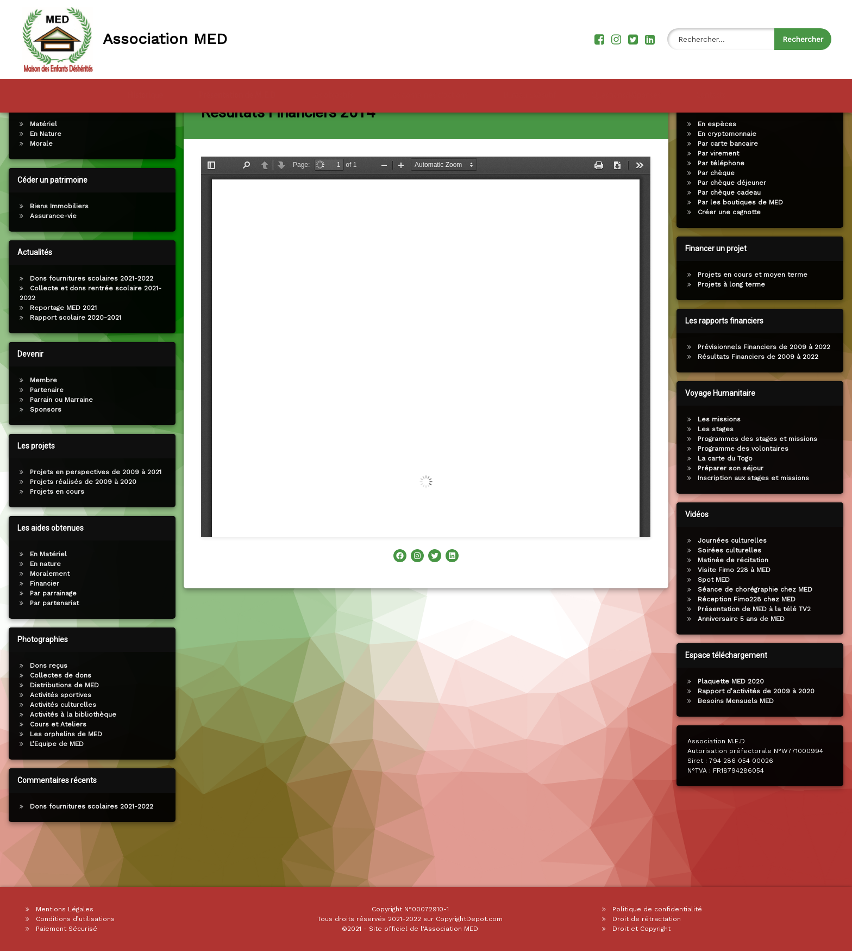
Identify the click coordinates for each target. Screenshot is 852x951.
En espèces (723, 163)
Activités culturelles (56, 744)
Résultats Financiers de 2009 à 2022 (764, 396)
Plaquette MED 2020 (737, 721)
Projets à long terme (738, 324)
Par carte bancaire (734, 183)
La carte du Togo (731, 498)
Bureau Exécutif (529, 90)
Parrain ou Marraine (54, 439)
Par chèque (722, 212)
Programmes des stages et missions (764, 478)
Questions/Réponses (626, 90)
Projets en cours (50, 531)
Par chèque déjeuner (738, 222)
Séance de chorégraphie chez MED (761, 629)
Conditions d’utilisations (75, 919)
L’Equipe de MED (50, 783)
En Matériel (41, 594)
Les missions (725, 459)
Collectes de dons (54, 715)
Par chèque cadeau (735, 232)
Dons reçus (42, 705)
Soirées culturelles (736, 590)
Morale (34, 183)
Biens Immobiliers (52, 246)
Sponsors (39, 449)
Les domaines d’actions (428, 90)
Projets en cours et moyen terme (759, 314)
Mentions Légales (64, 909)
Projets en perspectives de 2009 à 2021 (89, 511)
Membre (37, 420)
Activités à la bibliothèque (66, 754)
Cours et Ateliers (51, 764)
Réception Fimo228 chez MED (753, 639)
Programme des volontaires (749, 488)
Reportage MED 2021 (56, 347)
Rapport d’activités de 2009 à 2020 (762, 731)
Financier (38, 623)
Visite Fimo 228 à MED (740, 609)
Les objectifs (332, 90)
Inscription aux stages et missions (760, 517)
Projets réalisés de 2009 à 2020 (76, 521)
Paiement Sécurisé (66, 929)
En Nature (39, 173)
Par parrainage (46, 633)
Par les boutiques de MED (747, 242)
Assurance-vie (46, 255)
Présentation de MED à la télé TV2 (760, 648)
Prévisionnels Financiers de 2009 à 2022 (770, 386)
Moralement (43, 613)
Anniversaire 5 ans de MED (747, 658)
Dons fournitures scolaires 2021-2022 (85, 318)
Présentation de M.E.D (236, 90)
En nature (38, 603)
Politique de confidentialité (657, 909)
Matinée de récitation (739, 600)
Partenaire (40, 429)
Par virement (725, 193)
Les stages (722, 469)
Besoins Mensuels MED (742, 740)
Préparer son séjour (737, 508)
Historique (145, 90)
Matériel (37, 163)
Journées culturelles (738, 580)
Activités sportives (54, 734)
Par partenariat (47, 643)
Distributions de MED (57, 725)
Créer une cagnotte (735, 252)
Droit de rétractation (646, 919)
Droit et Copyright (641, 929)
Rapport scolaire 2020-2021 (69, 357)
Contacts (710, 90)
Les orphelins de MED (59, 774)
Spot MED (720, 619)
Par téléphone (727, 203)
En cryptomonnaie (733, 173)
